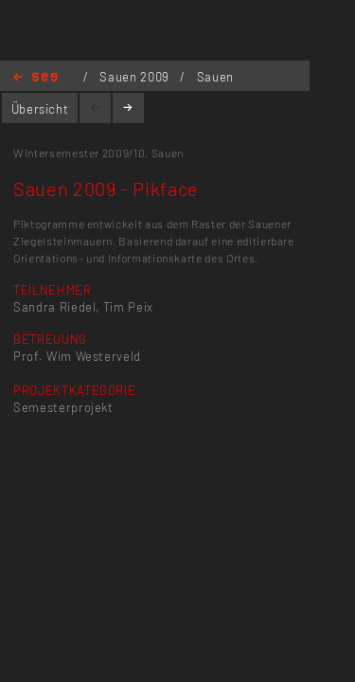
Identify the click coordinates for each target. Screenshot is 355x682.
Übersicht (40, 109)
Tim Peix (128, 306)
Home (35, 78)
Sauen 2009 (135, 76)
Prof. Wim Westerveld (77, 356)
